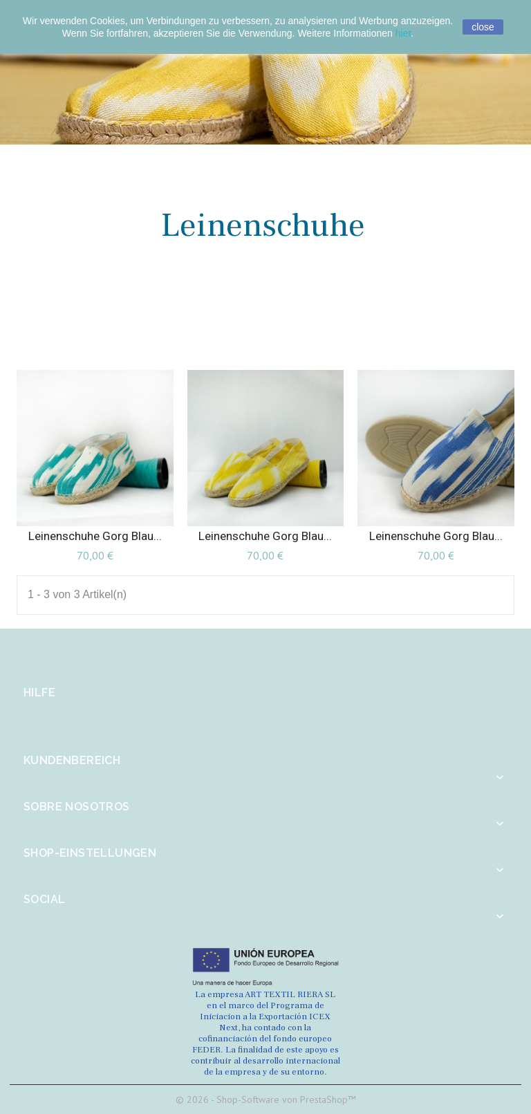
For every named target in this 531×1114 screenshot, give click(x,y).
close (483, 27)
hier (403, 33)
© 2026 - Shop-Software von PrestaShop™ (266, 1099)
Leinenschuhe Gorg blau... (95, 536)
